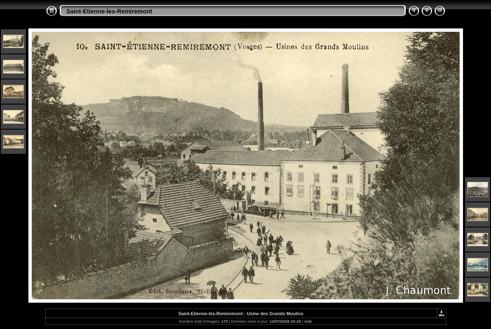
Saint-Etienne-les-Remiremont (109, 11)
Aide (308, 321)
